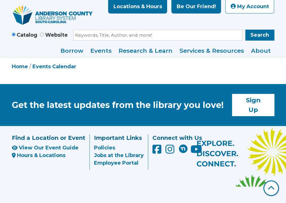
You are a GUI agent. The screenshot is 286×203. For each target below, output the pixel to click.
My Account (250, 6)
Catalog (27, 35)
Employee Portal (116, 163)
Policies (104, 148)
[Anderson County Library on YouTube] (196, 151)
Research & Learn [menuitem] (146, 50)
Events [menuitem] (101, 50)
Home (20, 66)
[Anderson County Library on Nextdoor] (183, 148)
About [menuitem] (261, 50)
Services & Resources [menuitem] (212, 50)
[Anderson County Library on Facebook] (157, 151)
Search (259, 35)
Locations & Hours (137, 6)
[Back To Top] (271, 188)
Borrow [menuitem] (71, 50)
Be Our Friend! (196, 6)
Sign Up (253, 105)
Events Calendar (54, 66)
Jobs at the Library (119, 155)
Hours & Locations (39, 155)
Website (56, 35)
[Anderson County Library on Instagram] (170, 151)
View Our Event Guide (45, 148)
